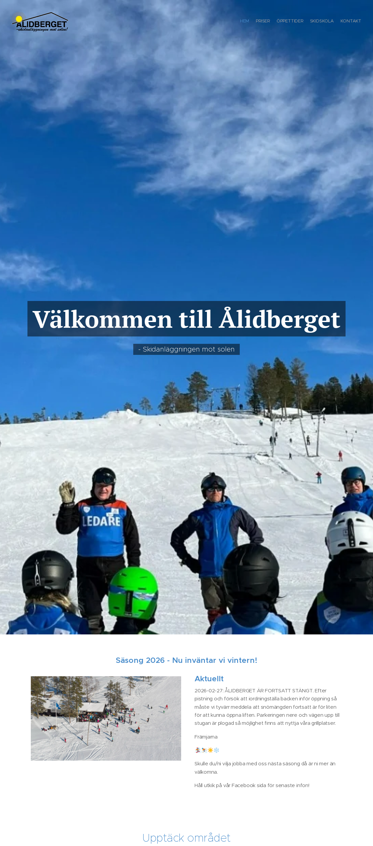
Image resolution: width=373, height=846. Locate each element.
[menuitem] (335, 21)
